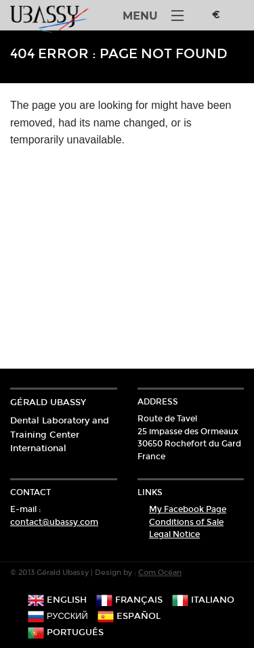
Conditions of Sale (186, 522)
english (57, 600)
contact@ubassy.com (54, 522)
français (129, 600)
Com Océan (160, 572)
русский (58, 616)
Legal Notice (174, 534)
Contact (30, 492)
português (66, 632)
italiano (203, 600)
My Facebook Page (187, 509)
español (129, 616)
